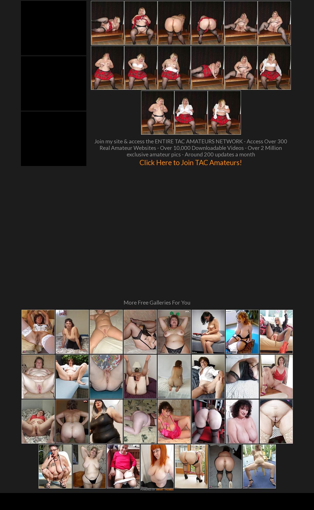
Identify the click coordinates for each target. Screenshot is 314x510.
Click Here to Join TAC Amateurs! (191, 162)
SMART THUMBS (165, 430)
